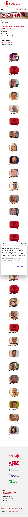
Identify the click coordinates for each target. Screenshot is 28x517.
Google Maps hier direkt (13, 511)
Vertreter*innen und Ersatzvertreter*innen (14, 20)
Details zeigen (20, 266)
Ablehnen (14, 272)
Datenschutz (8, 505)
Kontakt (2, 20)
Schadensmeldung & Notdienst (8, 35)
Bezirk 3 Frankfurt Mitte (7, 44)
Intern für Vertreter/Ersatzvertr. (7, 50)
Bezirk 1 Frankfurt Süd (7, 40)
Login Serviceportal (21, 9)
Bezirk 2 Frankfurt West (7, 42)
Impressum (3, 505)
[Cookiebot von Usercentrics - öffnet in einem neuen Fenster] (20, 243)
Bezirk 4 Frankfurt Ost (7, 46)
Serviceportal (4, 31)
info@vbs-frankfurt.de (8, 500)
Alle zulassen (14, 269)
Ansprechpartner (4, 33)
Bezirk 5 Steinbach (6, 48)
